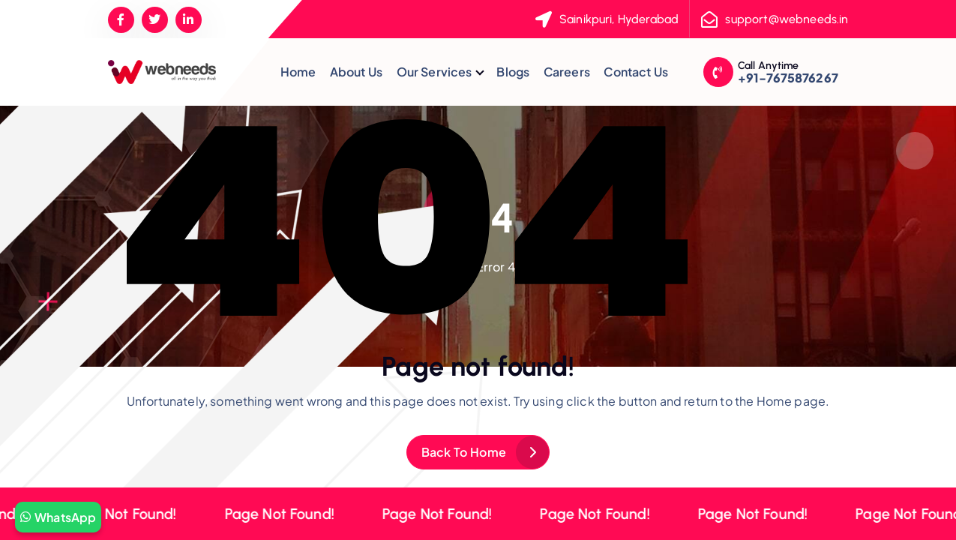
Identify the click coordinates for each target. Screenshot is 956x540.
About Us (356, 72)
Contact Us (636, 72)
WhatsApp (58, 517)
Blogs (512, 72)
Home (298, 72)
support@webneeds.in (786, 19)
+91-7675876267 (788, 78)
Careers (567, 72)
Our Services (434, 72)
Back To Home (464, 452)
